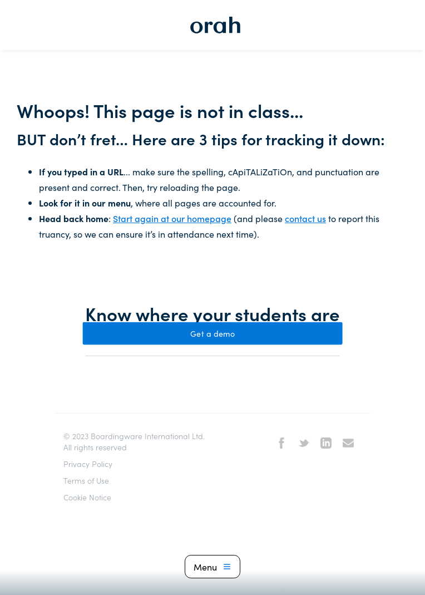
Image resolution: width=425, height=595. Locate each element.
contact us (305, 218)
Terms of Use (86, 480)
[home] (212, 25)
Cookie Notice (87, 497)
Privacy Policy (87, 463)
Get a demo (212, 333)
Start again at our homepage (172, 218)
